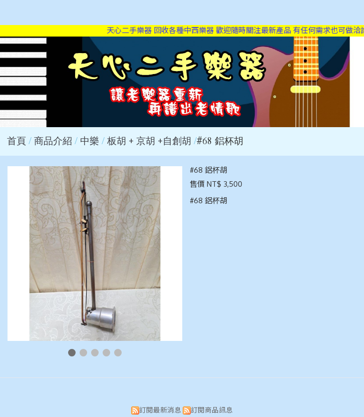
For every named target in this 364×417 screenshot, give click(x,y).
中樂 (89, 141)
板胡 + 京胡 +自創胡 (149, 141)
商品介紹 (54, 141)
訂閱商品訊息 (212, 409)
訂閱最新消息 (160, 409)
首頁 (16, 141)
